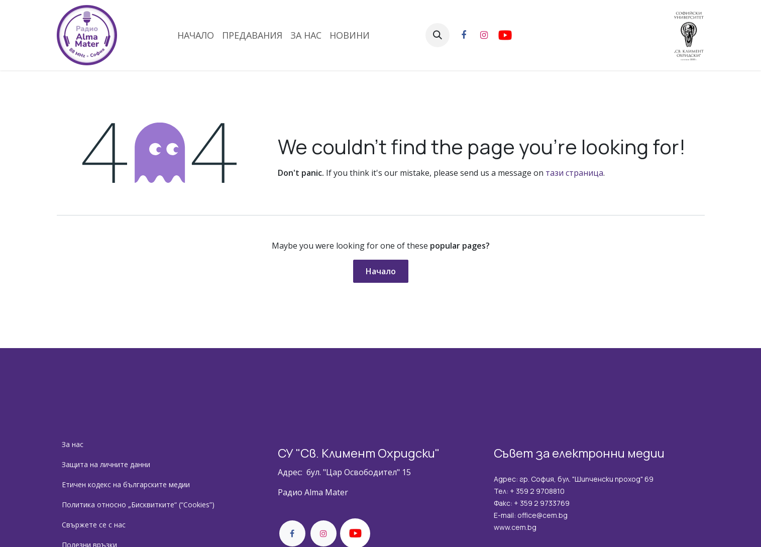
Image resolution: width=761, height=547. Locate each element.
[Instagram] (484, 35)
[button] (437, 35)
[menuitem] (195, 35)
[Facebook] (464, 35)
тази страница (574, 172)
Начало (381, 271)
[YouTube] (533, 35)
